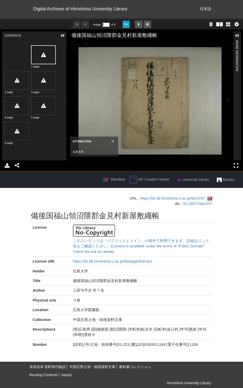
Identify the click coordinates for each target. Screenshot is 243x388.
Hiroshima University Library (189, 383)
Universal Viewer (193, 180)
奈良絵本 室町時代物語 (48, 367)
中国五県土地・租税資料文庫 (92, 367)
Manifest (118, 179)
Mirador (226, 180)
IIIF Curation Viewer (149, 180)
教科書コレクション (135, 367)
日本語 (205, 9)
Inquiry (66, 375)
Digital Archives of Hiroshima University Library (80, 8)
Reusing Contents (44, 375)
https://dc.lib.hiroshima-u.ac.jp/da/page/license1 (113, 261)
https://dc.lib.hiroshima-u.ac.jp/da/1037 (172, 198)
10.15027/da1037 (197, 203)
